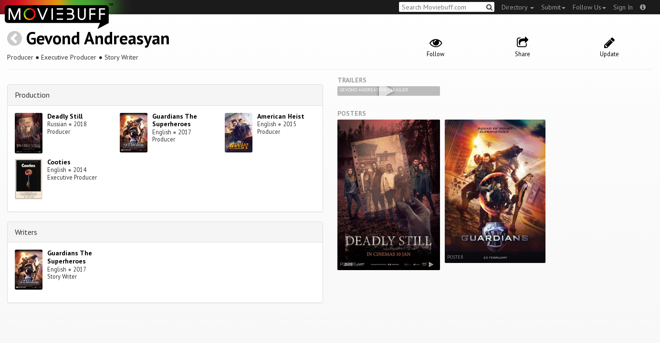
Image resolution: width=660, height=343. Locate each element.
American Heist (280, 116)
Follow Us (589, 7)
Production (32, 95)
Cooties (59, 162)
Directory (518, 7)
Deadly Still (65, 116)
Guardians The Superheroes (174, 120)
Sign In (623, 7)
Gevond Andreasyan (98, 38)
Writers (26, 232)
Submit (553, 7)
